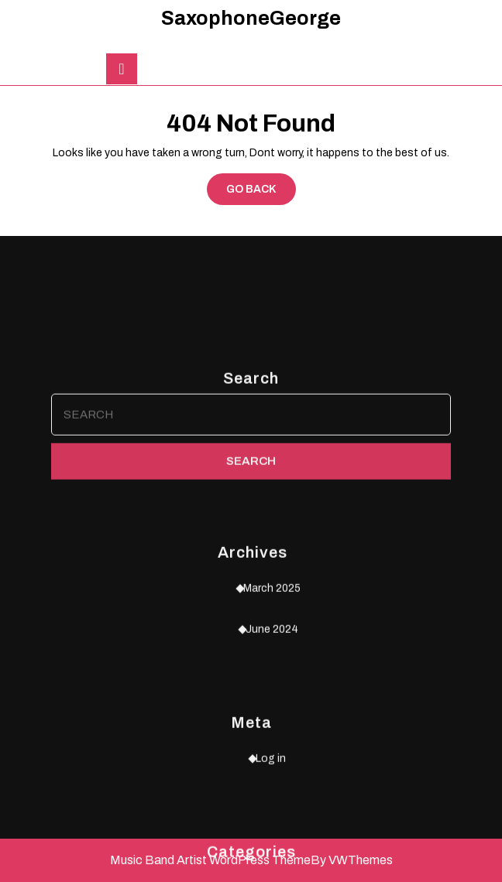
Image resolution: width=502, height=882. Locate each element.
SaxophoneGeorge (251, 18)
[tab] (121, 68)
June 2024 (272, 763)
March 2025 (272, 722)
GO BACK (261, 192)
